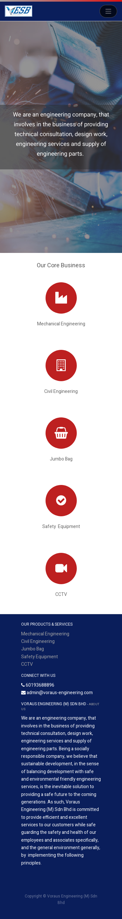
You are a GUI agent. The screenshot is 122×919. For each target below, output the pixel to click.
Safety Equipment (39, 656)
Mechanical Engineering (45, 634)
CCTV (27, 664)
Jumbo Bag (32, 649)
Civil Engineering (38, 641)
